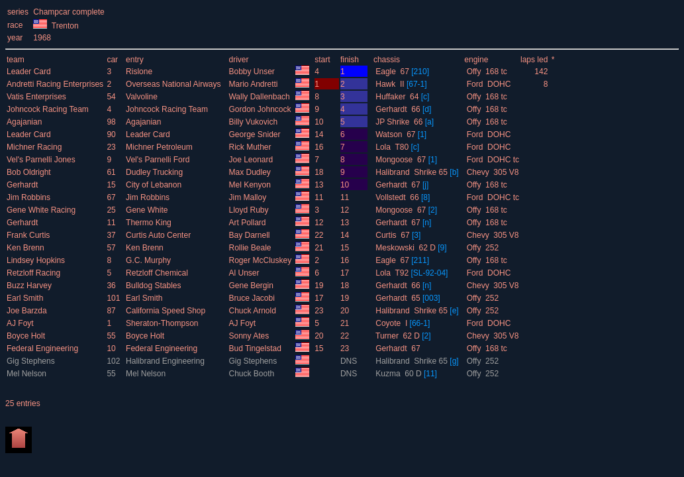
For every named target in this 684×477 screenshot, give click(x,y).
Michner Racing (35, 147)
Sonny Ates (249, 336)
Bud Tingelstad (255, 348)
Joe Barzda (28, 310)
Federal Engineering (43, 348)
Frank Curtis (29, 235)
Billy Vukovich (253, 122)
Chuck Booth (252, 373)
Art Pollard (248, 222)
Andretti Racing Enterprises (56, 84)
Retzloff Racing (35, 273)
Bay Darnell (249, 235)
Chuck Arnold (253, 310)
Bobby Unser (252, 71)
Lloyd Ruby (249, 210)
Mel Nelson (27, 373)
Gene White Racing (42, 210)
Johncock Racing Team (49, 109)
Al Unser (244, 273)
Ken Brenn (26, 247)
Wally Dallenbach (260, 96)
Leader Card (30, 71)
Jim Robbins (29, 197)
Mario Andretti (253, 84)
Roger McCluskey (260, 260)
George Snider (255, 134)
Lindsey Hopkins (37, 260)
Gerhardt (23, 184)
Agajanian (25, 122)
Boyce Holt (27, 336)
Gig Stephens (32, 361)
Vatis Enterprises (37, 96)
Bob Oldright (30, 172)
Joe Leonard (251, 159)
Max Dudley (250, 172)
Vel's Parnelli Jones (42, 159)
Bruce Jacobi (252, 298)
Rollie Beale (250, 247)
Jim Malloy (248, 197)
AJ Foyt (21, 323)
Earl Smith (26, 298)
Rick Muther (250, 147)
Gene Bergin (251, 285)
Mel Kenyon (250, 184)
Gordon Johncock (260, 109)
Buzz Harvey (30, 285)
